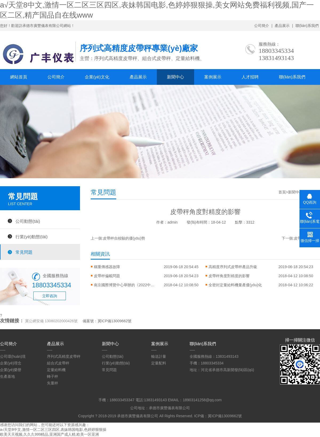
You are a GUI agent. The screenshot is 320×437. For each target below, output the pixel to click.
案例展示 (212, 77)
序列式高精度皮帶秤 (64, 356)
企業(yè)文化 (97, 77)
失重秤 (52, 383)
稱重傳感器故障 (107, 267)
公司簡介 (261, 25)
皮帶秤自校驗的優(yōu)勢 (124, 238)
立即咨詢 (49, 296)
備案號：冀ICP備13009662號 (107, 321)
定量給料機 (56, 370)
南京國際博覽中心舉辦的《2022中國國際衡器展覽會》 (126, 285)
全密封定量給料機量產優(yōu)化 (235, 285)
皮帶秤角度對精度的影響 (229, 276)
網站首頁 (18, 77)
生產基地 (7, 376)
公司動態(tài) (27, 221)
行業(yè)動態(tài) (31, 236)
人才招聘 (250, 77)
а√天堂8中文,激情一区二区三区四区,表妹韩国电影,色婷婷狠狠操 (53, 429)
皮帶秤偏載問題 (107, 276)
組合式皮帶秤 (58, 363)
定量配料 (158, 363)
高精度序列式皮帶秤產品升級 (233, 267)
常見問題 (24, 252)
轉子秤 (52, 376)
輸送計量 (158, 356)
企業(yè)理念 (10, 363)
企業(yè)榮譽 (10, 370)
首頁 (282, 192)
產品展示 (282, 25)
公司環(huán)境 (13, 356)
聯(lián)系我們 (307, 25)
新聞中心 (175, 77)
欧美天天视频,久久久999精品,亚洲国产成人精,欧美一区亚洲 (49, 434)
